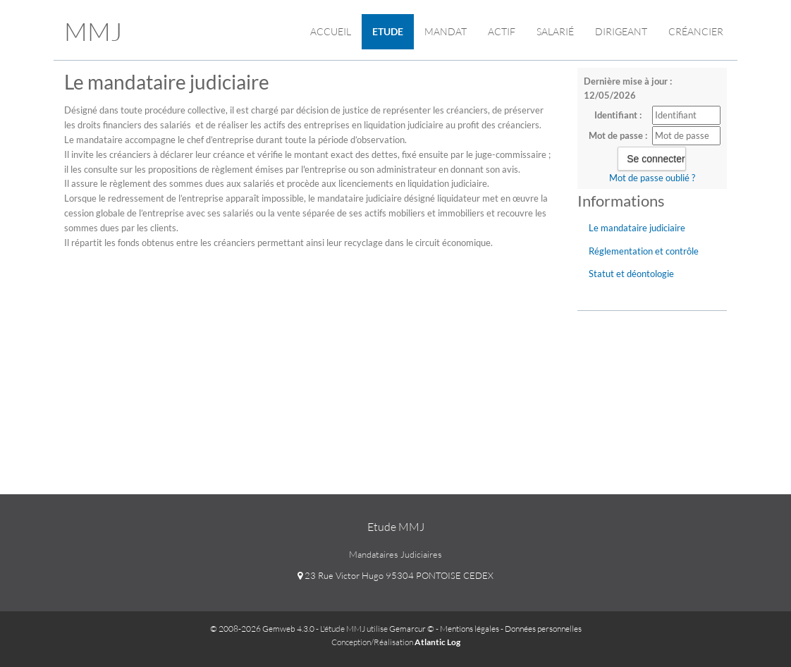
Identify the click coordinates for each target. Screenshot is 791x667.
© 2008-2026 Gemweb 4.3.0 (262, 628)
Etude (387, 31)
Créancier (695, 31)
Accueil (330, 31)
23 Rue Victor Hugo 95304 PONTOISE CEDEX (395, 575)
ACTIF (501, 31)
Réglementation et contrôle (644, 251)
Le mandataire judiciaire (637, 227)
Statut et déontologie (631, 273)
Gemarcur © (411, 628)
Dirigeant (621, 31)
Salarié (555, 31)
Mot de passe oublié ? (652, 177)
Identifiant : (618, 115)
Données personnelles (543, 628)
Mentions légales (469, 628)
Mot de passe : (618, 135)
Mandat (445, 31)
